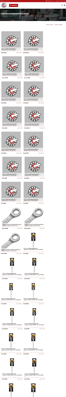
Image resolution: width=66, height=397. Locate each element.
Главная (3, 15)
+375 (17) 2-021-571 (52, 378)
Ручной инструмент (15, 15)
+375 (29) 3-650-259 (61, 1)
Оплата (27, 378)
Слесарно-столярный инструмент (30, 15)
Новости (27, 382)
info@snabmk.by (51, 1)
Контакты (27, 385)
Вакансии (27, 387)
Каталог (8, 15)
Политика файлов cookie (7, 387)
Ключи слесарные (43, 15)
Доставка (27, 380)
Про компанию (29, 376)
